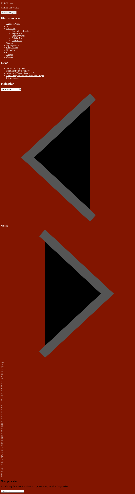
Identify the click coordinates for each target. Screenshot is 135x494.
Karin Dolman (7, 3)
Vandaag (4, 226)
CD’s (8, 52)
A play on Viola (13, 24)
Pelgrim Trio (17, 33)
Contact (9, 57)
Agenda (9, 55)
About (9, 26)
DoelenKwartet (18, 36)
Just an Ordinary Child (15, 68)
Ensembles (10, 29)
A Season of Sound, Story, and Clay (21, 73)
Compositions (12, 48)
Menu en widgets (8, 12)
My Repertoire (12, 45)
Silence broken (12, 78)
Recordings (11, 50)
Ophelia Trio (17, 38)
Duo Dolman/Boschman (22, 31)
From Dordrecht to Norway (18, 71)
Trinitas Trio (17, 40)
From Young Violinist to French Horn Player (25, 75)
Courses (9, 43)
